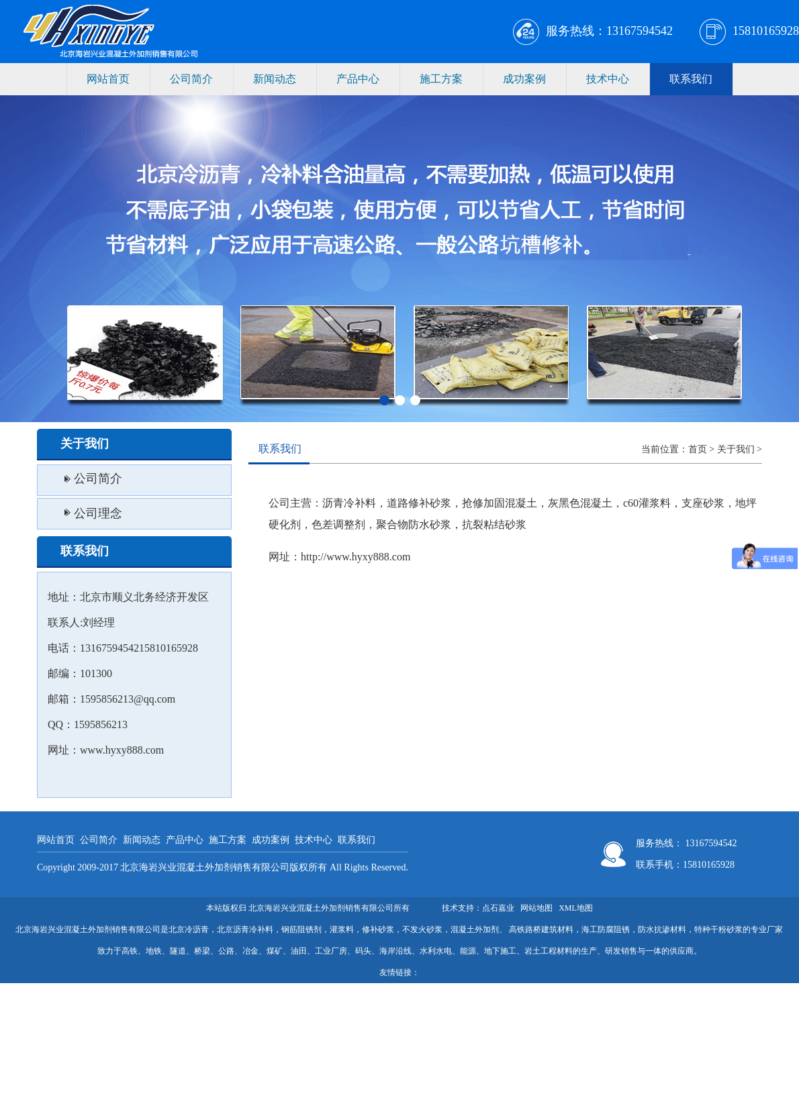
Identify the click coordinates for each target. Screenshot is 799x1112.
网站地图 (536, 908)
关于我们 (736, 449)
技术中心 (607, 79)
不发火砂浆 (422, 929)
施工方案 (441, 79)
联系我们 (690, 79)
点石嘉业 (498, 908)
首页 (697, 449)
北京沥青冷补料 (245, 929)
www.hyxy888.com (122, 750)
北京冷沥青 (189, 929)
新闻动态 (274, 79)
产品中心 (357, 79)
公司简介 (191, 79)
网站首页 (108, 79)
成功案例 (524, 79)
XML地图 (576, 908)
